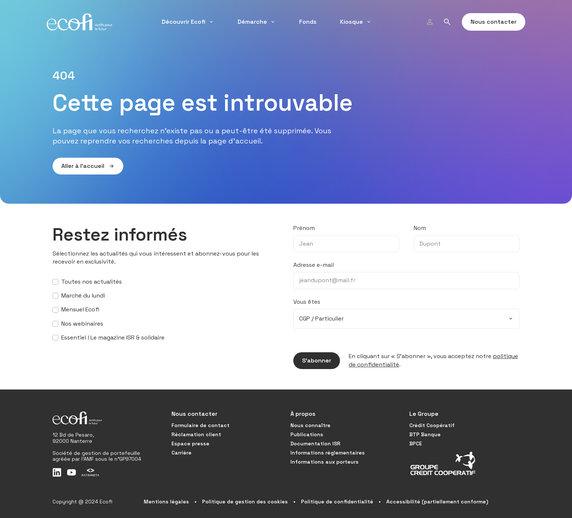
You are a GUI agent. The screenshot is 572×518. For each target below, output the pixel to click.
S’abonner (312, 360)
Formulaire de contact (200, 425)
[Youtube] (71, 472)
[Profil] (429, 22)
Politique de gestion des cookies (245, 501)
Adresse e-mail (313, 265)
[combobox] (406, 319)
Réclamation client (196, 434)
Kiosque (356, 22)
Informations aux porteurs (324, 461)
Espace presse (190, 443)
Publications (306, 434)
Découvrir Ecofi (188, 22)
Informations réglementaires (327, 452)
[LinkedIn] (57, 472)
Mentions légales (166, 501)
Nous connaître (310, 425)
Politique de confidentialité (337, 501)
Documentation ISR (315, 443)
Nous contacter (489, 22)
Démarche (256, 22)
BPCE (415, 443)
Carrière (181, 452)
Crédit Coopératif (432, 425)
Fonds (308, 22)
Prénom (304, 228)
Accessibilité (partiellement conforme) (437, 501)
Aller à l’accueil (84, 166)
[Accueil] (79, 22)
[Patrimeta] (90, 472)
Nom (420, 228)
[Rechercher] (447, 22)
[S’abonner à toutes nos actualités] (55, 282)
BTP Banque (425, 434)
